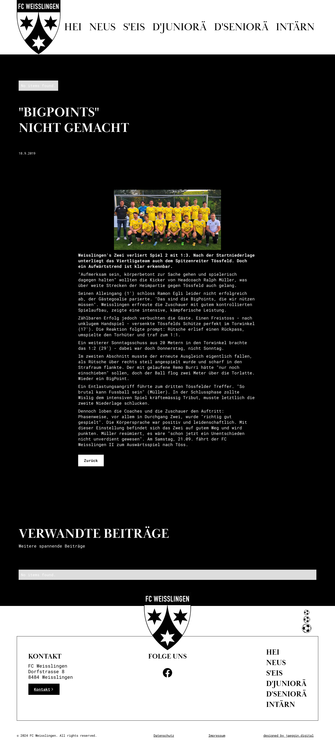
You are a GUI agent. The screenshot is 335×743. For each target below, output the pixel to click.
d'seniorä (241, 27)
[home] (38, 27)
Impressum (216, 735)
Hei (73, 27)
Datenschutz (164, 735)
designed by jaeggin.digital (288, 735)
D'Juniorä (286, 683)
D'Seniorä (286, 694)
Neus (102, 27)
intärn (295, 27)
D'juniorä (179, 27)
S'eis (134, 27)
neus (276, 662)
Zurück (91, 460)
